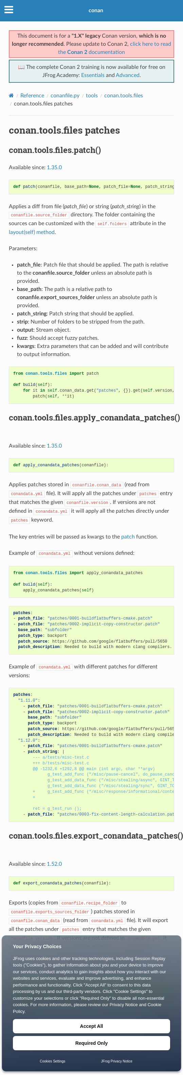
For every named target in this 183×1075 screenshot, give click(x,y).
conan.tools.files (123, 95)
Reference (32, 95)
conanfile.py (65, 95)
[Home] (11, 95)
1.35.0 (54, 167)
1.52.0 (54, 864)
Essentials (93, 75)
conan (96, 10)
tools (92, 95)
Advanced (128, 75)
